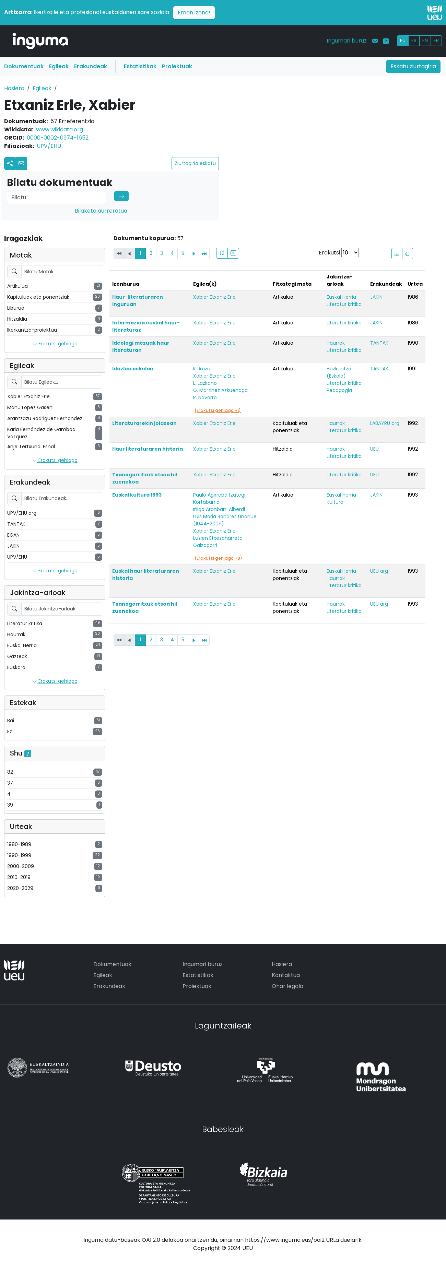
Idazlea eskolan (132, 368)
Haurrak (336, 343)
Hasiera (14, 88)
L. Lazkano (205, 383)
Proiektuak (177, 66)
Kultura (335, 502)
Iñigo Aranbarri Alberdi (219, 509)
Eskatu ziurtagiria (413, 66)
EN (425, 40)
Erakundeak (90, 66)
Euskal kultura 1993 (137, 494)
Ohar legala (287, 986)
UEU (374, 448)
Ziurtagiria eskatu (195, 163)
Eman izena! (194, 12)
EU (403, 40)
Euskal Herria (341, 297)
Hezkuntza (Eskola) (339, 372)
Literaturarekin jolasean (144, 423)
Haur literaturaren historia (147, 448)
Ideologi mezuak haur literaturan (140, 347)
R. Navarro (205, 397)
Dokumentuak (24, 66)
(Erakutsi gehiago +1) (218, 410)
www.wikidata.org (59, 129)
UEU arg (379, 571)
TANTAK (379, 343)
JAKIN (376, 297)
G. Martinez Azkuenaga (220, 390)
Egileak (59, 66)
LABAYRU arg (384, 423)
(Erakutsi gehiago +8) (218, 558)
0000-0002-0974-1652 (58, 138)
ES (413, 40)
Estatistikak (140, 66)
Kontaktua (286, 975)
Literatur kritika (344, 304)
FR (436, 40)
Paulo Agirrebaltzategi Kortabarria (219, 498)
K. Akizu (201, 368)
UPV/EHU (49, 146)
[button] (21, 163)
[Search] (56, 197)
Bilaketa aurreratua (101, 211)
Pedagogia (339, 390)
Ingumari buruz (347, 41)
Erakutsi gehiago (55, 344)
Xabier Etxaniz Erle (214, 297)
